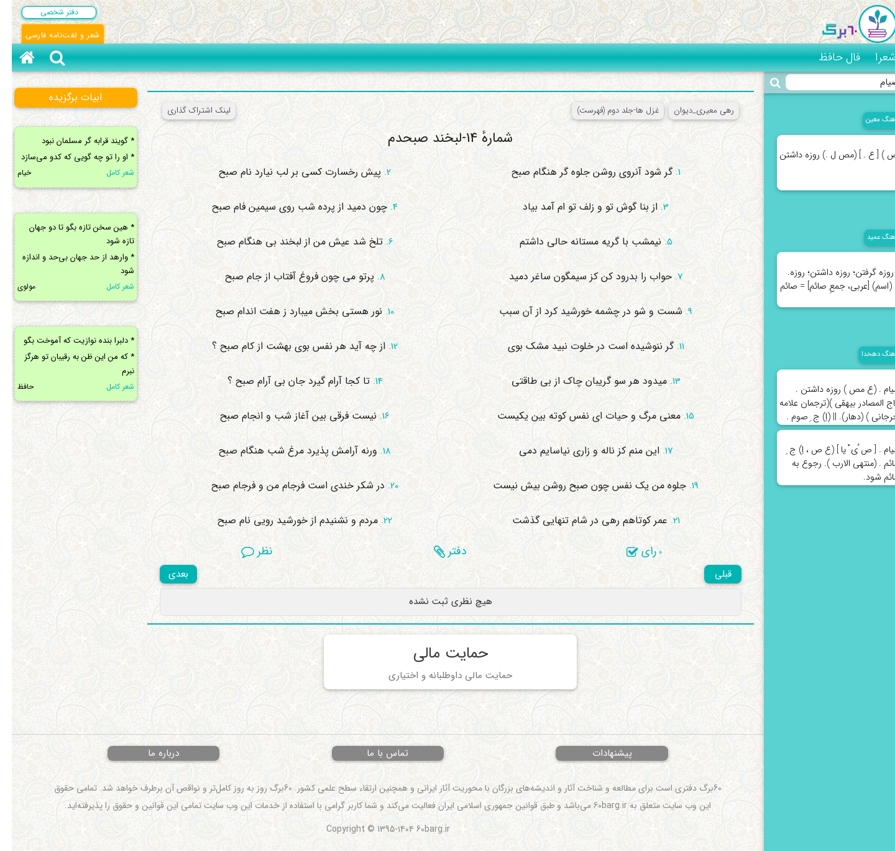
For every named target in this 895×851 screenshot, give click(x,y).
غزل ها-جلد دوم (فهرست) (606, 110)
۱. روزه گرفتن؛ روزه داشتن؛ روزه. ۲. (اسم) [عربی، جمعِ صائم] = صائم (828, 273)
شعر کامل (108, 173)
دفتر (438, 551)
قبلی (711, 574)
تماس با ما (376, 753)
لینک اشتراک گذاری (187, 110)
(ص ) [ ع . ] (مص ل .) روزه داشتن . (828, 156)
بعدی (167, 574)
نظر (244, 551)
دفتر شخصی (48, 12)
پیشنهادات (600, 753)
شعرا (873, 57)
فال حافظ (827, 57)
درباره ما (151, 753)
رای (632, 551)
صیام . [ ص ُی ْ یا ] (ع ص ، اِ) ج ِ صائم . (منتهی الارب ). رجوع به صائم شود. (832, 457)
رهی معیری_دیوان (692, 110)
